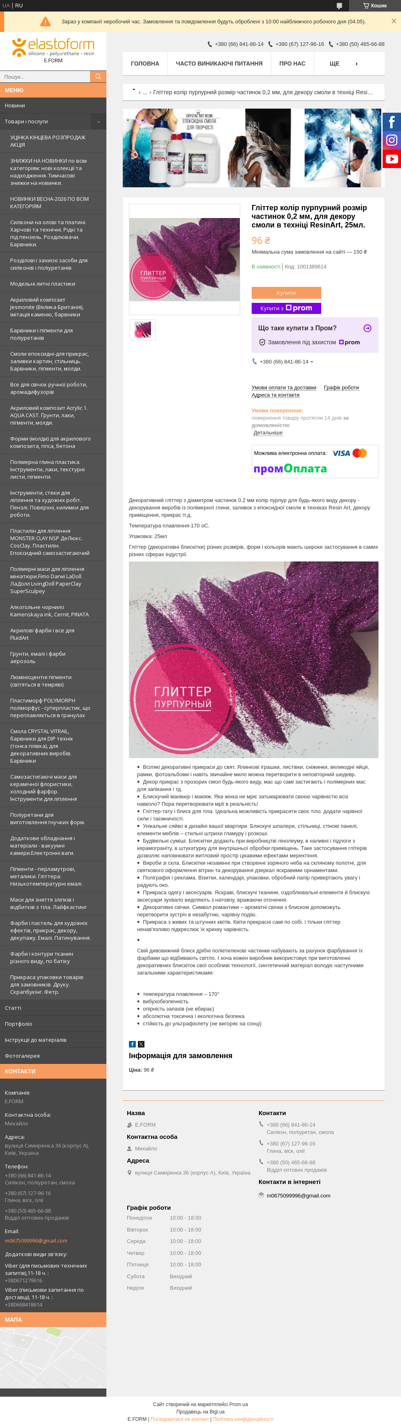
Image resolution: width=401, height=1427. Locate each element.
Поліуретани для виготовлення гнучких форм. (47, 818)
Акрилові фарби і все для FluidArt (42, 634)
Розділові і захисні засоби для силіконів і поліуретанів (49, 264)
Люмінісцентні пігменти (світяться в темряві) (41, 680)
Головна (145, 63)
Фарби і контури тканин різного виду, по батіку (41, 957)
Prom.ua (239, 1404)
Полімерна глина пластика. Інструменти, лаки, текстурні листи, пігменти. (47, 469)
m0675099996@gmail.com (36, 1240)
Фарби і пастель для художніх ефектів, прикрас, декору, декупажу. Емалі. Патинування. (50, 930)
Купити (286, 292)
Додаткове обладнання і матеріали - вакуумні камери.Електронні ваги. (42, 845)
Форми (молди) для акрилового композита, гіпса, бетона (50, 442)
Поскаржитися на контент (180, 1419)
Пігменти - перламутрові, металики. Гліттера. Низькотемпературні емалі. (46, 876)
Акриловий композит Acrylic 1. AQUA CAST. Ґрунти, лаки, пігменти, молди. (49, 415)
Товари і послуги (26, 121)
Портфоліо (18, 1023)
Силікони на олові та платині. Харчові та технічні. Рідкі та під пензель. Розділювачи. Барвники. (48, 233)
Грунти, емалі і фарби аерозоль (37, 657)
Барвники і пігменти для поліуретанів (41, 334)
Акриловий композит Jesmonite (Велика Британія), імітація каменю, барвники (46, 307)
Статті (13, 1007)
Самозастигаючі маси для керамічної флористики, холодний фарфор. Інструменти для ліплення (43, 787)
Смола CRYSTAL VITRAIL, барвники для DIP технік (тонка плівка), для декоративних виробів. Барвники (41, 745)
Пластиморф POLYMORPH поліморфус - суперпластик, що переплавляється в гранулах (50, 708)
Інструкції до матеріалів (36, 1039)
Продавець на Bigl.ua (200, 1412)
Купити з (286, 308)
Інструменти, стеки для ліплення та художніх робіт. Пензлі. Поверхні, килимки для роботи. (49, 503)
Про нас (292, 63)
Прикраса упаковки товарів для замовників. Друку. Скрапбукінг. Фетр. (46, 984)
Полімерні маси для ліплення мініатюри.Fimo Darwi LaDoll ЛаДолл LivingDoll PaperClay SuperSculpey (47, 580)
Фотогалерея (22, 1055)
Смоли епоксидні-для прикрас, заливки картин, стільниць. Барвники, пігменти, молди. (49, 361)
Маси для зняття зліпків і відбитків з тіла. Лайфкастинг (48, 903)
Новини (15, 105)
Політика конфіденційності (243, 1419)
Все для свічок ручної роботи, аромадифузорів (48, 388)
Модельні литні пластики (42, 283)
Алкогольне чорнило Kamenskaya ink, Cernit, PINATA (49, 610)
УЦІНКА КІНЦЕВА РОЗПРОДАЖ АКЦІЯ (48, 141)
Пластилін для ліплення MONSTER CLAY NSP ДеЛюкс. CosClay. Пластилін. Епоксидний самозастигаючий (50, 542)
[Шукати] (98, 76)
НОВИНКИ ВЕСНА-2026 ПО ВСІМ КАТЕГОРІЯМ (49, 202)
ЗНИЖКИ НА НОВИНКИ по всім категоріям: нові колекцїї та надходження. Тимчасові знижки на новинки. (48, 171)
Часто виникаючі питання (219, 63)
